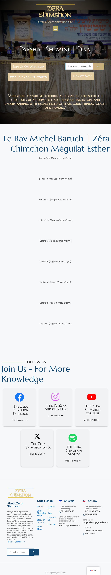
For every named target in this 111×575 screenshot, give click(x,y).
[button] (55, 28)
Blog (50, 513)
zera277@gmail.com (16, 541)
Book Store (40, 527)
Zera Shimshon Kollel (42, 513)
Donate (51, 524)
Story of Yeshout (41, 521)
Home (40, 506)
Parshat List (51, 507)
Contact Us (52, 518)
